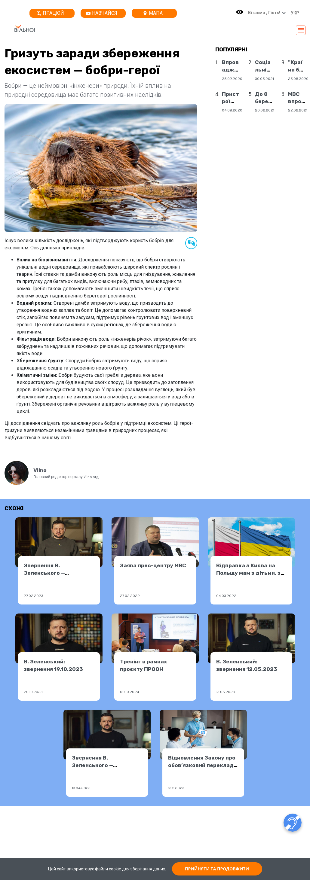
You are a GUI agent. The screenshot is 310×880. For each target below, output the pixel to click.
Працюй (50, 13)
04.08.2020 (232, 110)
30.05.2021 (264, 78)
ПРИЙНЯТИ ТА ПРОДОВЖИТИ (217, 869)
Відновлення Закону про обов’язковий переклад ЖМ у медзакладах (201, 765)
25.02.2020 (232, 78)
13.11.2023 (176, 788)
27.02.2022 (130, 595)
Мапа (153, 13)
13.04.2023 (81, 788)
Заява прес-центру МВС (153, 565)
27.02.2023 (33, 595)
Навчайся (101, 13)
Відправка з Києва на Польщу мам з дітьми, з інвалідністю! (248, 572)
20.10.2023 (33, 692)
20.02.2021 (264, 110)
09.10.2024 (129, 692)
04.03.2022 (226, 595)
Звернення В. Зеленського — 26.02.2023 (44, 572)
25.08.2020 (298, 78)
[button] (293, 13)
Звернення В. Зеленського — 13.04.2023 (92, 765)
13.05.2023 (225, 692)
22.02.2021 (297, 110)
